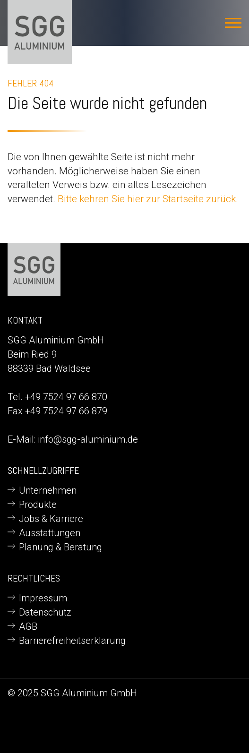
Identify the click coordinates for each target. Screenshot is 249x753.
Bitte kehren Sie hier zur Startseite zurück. (148, 199)
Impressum (43, 598)
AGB (28, 626)
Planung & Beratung (60, 547)
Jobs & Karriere (51, 518)
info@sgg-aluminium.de (88, 439)
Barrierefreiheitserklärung (72, 640)
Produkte (38, 504)
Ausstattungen (49, 533)
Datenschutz (45, 612)
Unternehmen (48, 490)
